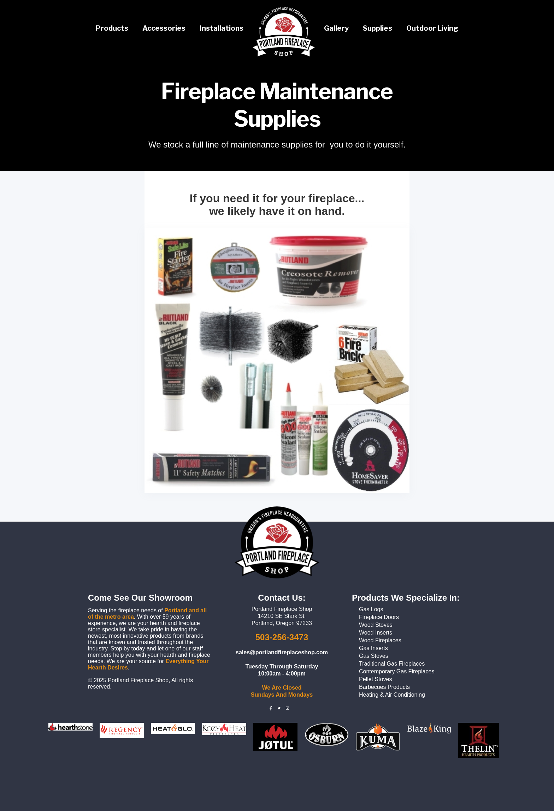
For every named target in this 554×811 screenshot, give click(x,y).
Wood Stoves (376, 625)
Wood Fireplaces (380, 640)
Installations (221, 28)
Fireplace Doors (379, 617)
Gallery (336, 28)
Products (112, 28)
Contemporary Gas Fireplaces (396, 671)
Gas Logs (371, 609)
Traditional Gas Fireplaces (392, 664)
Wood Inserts (375, 633)
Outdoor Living (432, 28)
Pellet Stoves (375, 679)
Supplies (377, 28)
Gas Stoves (373, 656)
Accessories (163, 28)
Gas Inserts (373, 648)
